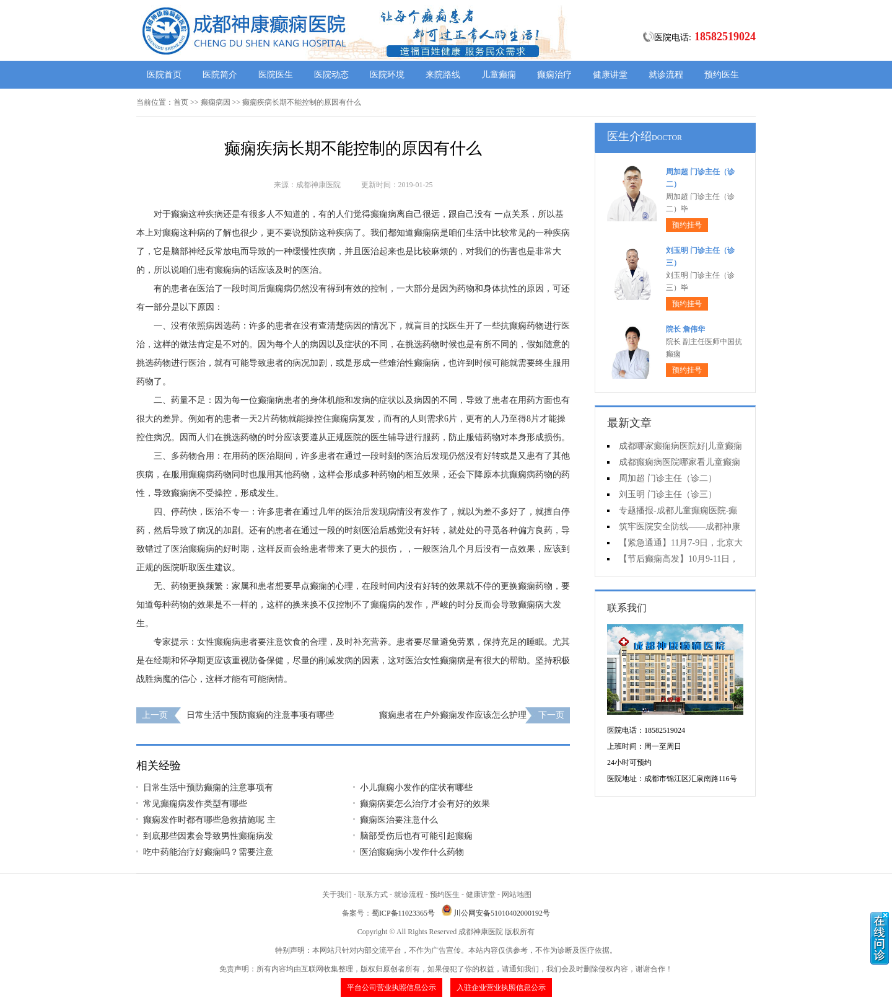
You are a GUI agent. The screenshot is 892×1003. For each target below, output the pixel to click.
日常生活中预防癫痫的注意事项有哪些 (260, 715)
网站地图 (516, 894)
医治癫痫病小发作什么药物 (412, 852)
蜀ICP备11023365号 (403, 913)
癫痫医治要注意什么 (399, 819)
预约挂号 (687, 225)
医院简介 (220, 74)
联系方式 (373, 894)
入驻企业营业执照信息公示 (501, 987)
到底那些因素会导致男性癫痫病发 (208, 836)
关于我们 (337, 894)
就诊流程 (666, 74)
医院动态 (331, 74)
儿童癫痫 (498, 74)
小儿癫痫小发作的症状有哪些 (416, 787)
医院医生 (275, 74)
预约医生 (721, 74)
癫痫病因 (215, 102)
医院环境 (387, 74)
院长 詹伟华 (685, 329)
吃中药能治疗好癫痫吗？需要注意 (208, 852)
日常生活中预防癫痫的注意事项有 (208, 787)
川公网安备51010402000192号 (501, 913)
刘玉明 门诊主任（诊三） (668, 494)
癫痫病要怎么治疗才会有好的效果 (425, 803)
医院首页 (164, 74)
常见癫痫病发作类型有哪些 (195, 803)
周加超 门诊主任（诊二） (668, 478)
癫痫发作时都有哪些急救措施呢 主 (209, 819)
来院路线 (443, 74)
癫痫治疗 (554, 74)
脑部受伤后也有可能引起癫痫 (416, 836)
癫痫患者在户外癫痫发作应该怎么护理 (453, 715)
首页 (180, 102)
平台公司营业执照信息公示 (391, 987)
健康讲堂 (610, 74)
